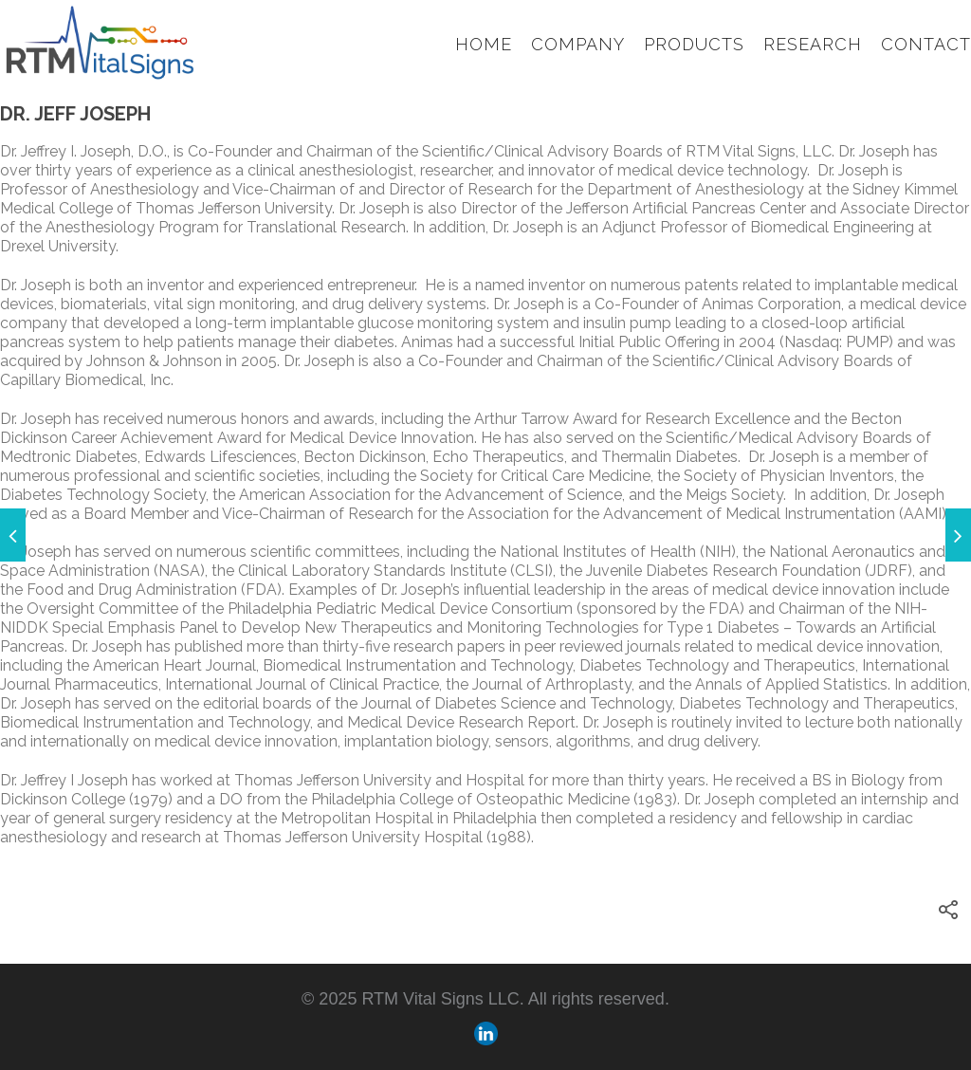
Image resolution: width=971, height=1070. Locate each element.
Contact (926, 44)
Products (694, 44)
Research (812, 44)
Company (578, 44)
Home (483, 44)
